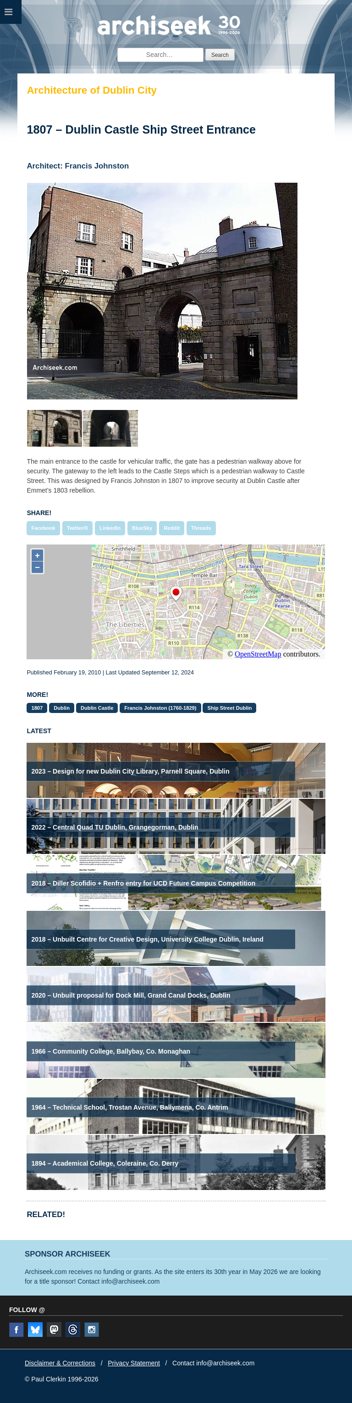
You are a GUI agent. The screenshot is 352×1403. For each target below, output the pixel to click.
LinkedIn (110, 528)
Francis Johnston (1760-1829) (160, 708)
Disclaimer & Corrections (60, 1363)
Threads (201, 528)
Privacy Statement (134, 1363)
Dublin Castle (97, 708)
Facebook (43, 528)
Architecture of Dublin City (92, 90)
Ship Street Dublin (229, 708)
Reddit (172, 528)
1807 (37, 708)
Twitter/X (77, 528)
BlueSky (142, 528)
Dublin (62, 708)
